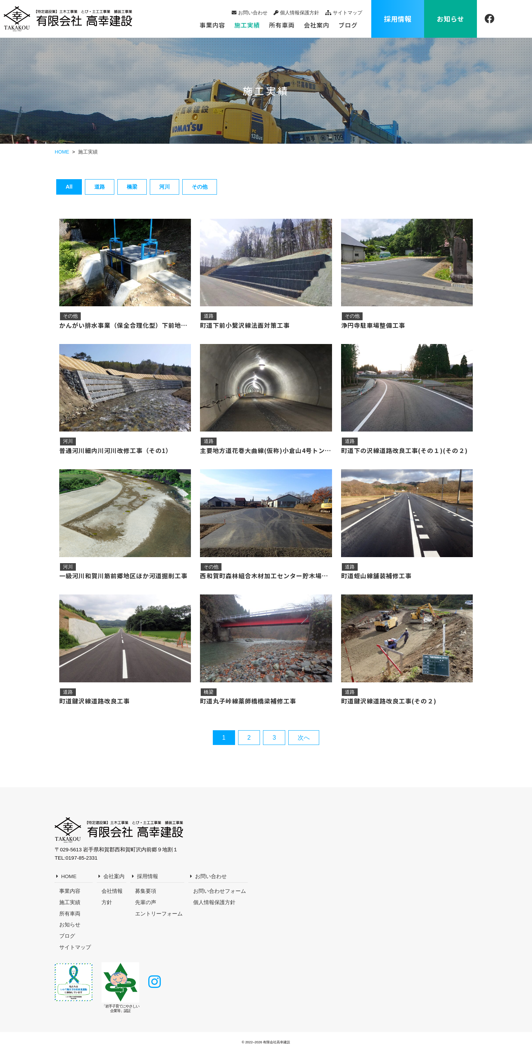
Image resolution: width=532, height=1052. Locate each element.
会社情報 (112, 891)
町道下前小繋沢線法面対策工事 (245, 325)
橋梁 (132, 187)
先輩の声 (145, 902)
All (69, 187)
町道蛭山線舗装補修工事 (376, 575)
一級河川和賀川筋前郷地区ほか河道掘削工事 (123, 575)
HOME (69, 876)
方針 (106, 902)
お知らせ (450, 18)
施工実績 (247, 24)
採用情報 (397, 18)
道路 (99, 187)
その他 (200, 187)
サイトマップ (347, 12)
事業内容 (212, 24)
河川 (164, 187)
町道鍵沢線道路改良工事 (94, 700)
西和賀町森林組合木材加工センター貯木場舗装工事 (266, 575)
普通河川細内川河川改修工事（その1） (115, 450)
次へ (304, 737)
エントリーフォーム (159, 914)
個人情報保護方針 (299, 12)
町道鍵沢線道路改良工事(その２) (389, 700)
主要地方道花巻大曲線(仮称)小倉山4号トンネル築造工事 (266, 450)
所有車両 (282, 24)
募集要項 (145, 891)
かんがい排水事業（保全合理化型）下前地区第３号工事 (125, 325)
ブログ (348, 24)
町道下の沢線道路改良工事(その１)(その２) (404, 450)
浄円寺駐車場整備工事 (373, 325)
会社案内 (316, 24)
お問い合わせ (253, 12)
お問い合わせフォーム (219, 891)
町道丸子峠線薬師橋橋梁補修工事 (248, 700)
